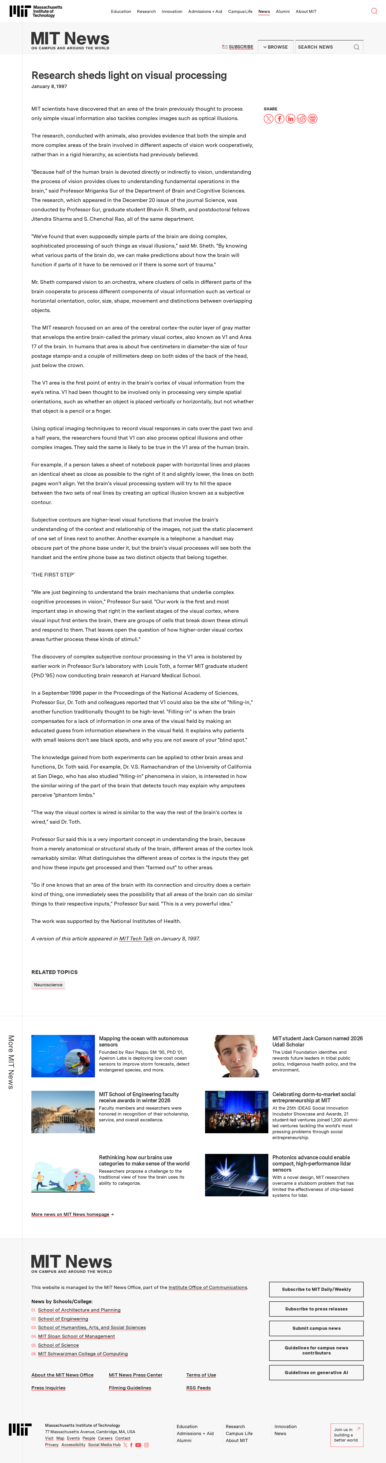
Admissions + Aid (205, 11)
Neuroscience (48, 984)
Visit (49, 1438)
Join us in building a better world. (347, 1435)
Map (60, 1438)
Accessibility (73, 1444)
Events (73, 1438)
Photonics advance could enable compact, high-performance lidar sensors (311, 1163)
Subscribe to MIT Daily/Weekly (316, 1289)
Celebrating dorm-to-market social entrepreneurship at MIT (313, 1097)
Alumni (283, 11)
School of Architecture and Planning (79, 1310)
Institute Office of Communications (208, 1287)
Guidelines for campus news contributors (316, 1350)
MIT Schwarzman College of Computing (83, 1353)
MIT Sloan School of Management (76, 1336)
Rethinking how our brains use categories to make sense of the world (144, 1160)
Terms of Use (201, 1375)
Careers (105, 1438)
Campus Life (240, 11)
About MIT (306, 11)
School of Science (58, 1345)
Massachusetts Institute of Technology (82, 1425)
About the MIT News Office (62, 1375)
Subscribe (241, 46)
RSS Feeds (198, 1387)
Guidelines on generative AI (316, 1372)
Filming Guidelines (130, 1387)
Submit (356, 47)
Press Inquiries (48, 1387)
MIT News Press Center (135, 1375)
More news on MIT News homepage (70, 1214)
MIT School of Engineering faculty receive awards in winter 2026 (139, 1097)
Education (121, 11)
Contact (123, 1438)
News (264, 11)
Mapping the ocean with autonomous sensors (143, 1041)
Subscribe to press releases (316, 1309)
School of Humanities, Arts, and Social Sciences (92, 1327)
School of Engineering (63, 1318)
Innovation (172, 11)
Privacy (52, 1444)
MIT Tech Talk (136, 938)
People (89, 1438)
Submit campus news (316, 1328)
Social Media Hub (104, 1444)
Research (146, 11)
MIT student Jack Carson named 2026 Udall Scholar (317, 1041)
